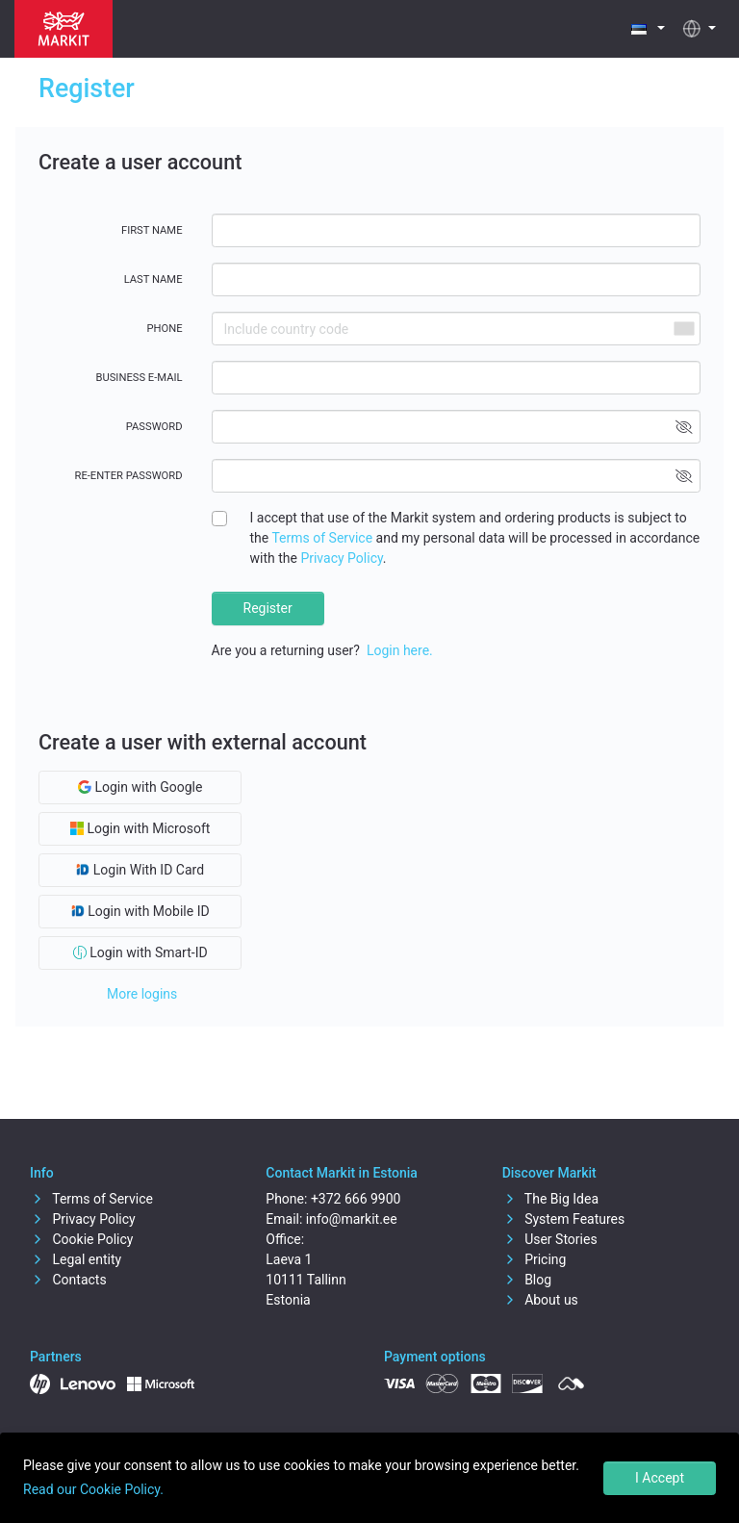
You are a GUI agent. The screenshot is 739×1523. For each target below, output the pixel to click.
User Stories (550, 1239)
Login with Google (140, 787)
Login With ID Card (140, 869)
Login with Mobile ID (140, 911)
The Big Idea (550, 1198)
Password (154, 426)
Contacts (68, 1279)
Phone (164, 328)
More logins (142, 994)
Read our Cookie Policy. (93, 1489)
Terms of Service (321, 538)
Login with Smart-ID (140, 952)
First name (152, 230)
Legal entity (75, 1259)
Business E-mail (139, 377)
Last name (153, 279)
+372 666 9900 (356, 1198)
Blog (526, 1279)
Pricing (534, 1259)
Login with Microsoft (140, 828)
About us (540, 1299)
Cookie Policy (81, 1239)
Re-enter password (129, 476)
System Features (563, 1219)
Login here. (400, 650)
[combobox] (683, 328)
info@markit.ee (351, 1219)
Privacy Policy (341, 558)
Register (268, 608)
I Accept (659, 1477)
